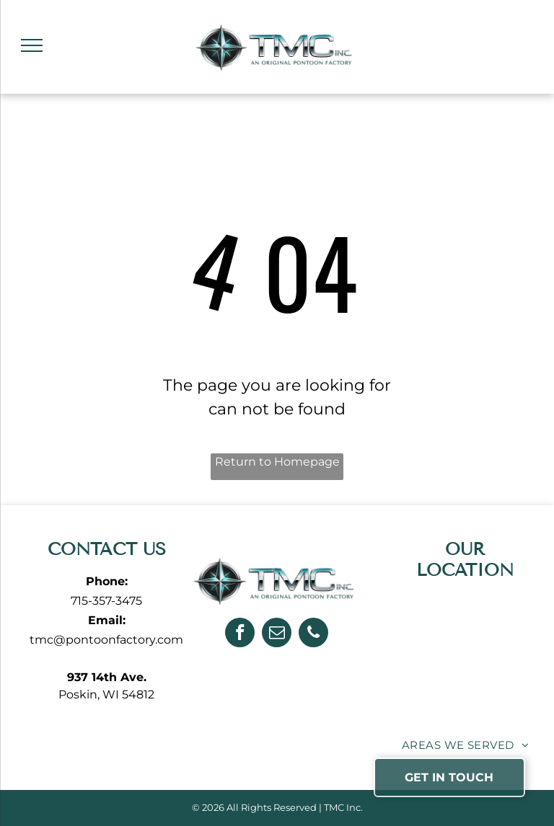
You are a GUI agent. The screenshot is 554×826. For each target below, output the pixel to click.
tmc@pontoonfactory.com (106, 640)
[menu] (31, 45)
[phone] (313, 634)
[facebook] (240, 634)
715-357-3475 (106, 601)
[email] (276, 634)
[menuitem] (465, 745)
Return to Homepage (277, 461)
